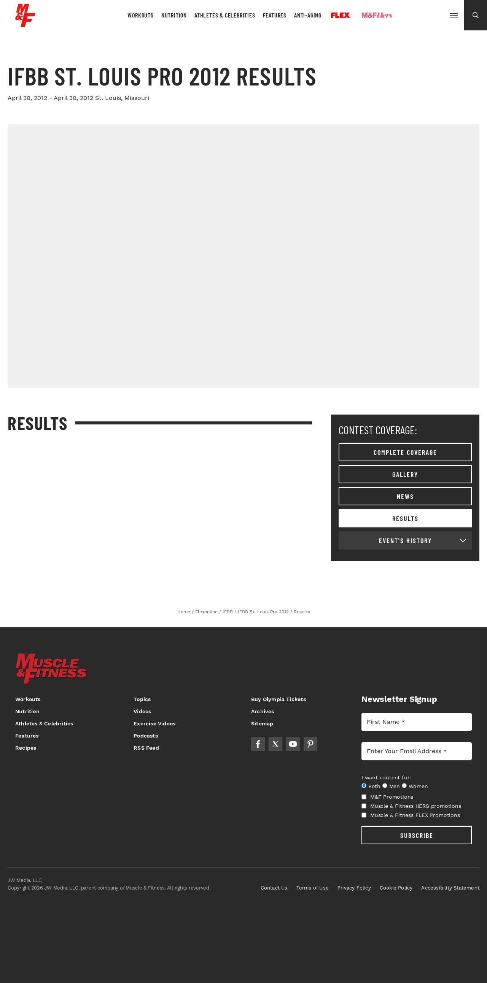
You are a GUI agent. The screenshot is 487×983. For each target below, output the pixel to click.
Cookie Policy (396, 888)
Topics (142, 699)
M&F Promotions (387, 797)
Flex (340, 15)
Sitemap (262, 723)
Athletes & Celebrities (224, 15)
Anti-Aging (307, 15)
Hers (377, 15)
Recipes (25, 748)
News (405, 496)
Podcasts (146, 736)
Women (418, 786)
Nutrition (174, 15)
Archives (262, 711)
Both (374, 786)
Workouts (140, 15)
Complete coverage (405, 452)
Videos (142, 711)
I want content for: (386, 777)
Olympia (420, 15)
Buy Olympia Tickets (278, 699)
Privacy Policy (354, 888)
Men (394, 786)
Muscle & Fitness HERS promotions (411, 806)
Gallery (405, 474)
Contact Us (274, 888)
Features (274, 15)
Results (405, 518)
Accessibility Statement (450, 888)
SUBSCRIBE (416, 835)
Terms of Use (312, 888)
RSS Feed (146, 748)
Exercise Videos (154, 723)
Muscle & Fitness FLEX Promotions (410, 815)
